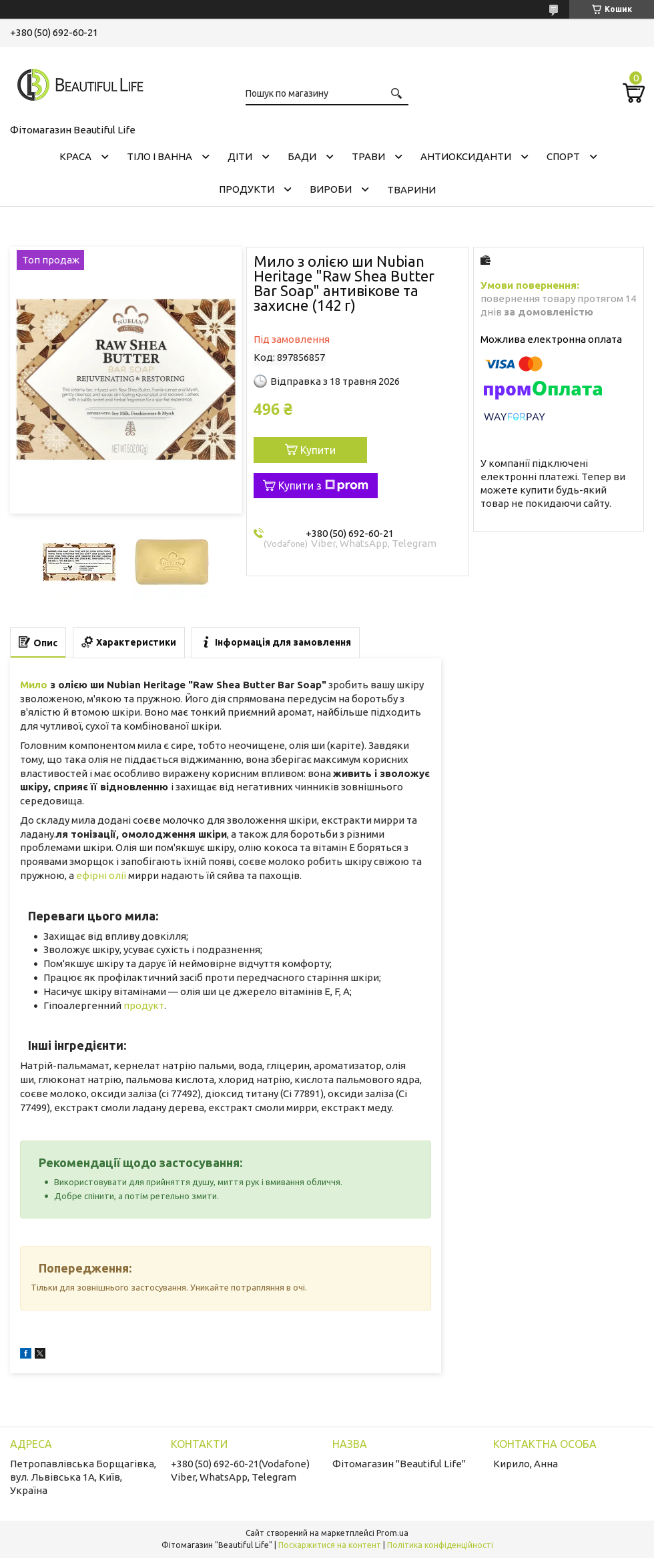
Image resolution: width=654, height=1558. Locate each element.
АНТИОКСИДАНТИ (465, 156)
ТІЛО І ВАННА (159, 156)
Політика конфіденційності (440, 1545)
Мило (33, 684)
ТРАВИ (368, 156)
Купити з (323, 486)
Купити (318, 450)
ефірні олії (101, 875)
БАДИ (302, 156)
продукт (143, 1005)
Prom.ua (392, 1533)
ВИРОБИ (331, 189)
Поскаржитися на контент (329, 1545)
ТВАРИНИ (411, 189)
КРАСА (75, 156)
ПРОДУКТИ (246, 189)
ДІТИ (240, 156)
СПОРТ (563, 156)
